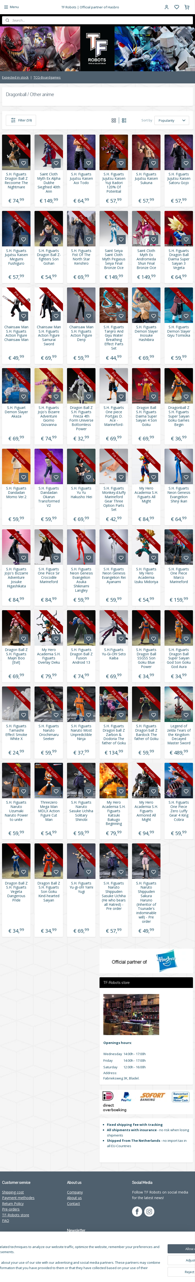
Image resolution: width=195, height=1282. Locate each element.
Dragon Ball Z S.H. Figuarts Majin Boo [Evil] (16, 655)
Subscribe (79, 1251)
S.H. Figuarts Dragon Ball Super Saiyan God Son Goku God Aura (179, 658)
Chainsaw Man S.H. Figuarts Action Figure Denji (81, 333)
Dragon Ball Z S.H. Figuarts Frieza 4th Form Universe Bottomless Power (81, 418)
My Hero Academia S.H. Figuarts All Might (146, 494)
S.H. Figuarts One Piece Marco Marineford (179, 575)
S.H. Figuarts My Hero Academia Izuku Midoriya (146, 575)
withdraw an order (144, 1273)
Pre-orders (11, 1209)
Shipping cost (13, 1192)
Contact (73, 1203)
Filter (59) (21, 120)
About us (74, 1197)
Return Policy (13, 1203)
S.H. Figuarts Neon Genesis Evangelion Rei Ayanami (114, 575)
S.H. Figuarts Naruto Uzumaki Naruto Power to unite (16, 811)
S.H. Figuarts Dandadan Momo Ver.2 (16, 492)
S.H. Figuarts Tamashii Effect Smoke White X (16, 732)
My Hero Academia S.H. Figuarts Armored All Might (146, 811)
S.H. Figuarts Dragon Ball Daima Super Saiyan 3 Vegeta (178, 259)
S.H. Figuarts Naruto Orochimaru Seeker (49, 732)
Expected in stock (15, 77)
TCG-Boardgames (47, 77)
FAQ (5, 1220)
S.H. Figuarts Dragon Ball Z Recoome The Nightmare (16, 180)
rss (127, 1273)
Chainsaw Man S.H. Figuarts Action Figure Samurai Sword (49, 335)
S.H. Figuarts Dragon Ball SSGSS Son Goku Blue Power (146, 658)
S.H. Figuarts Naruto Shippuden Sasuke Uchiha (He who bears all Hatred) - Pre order (114, 896)
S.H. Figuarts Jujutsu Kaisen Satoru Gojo (178, 178)
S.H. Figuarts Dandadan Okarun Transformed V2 (49, 497)
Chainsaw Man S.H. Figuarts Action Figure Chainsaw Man (16, 333)
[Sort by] (172, 120)
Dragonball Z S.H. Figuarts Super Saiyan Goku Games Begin (178, 416)
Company (75, 1192)
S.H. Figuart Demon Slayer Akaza (16, 412)
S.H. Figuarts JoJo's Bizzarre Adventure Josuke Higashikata (16, 577)
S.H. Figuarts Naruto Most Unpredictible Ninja (81, 732)
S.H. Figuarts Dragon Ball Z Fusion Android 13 (81, 655)
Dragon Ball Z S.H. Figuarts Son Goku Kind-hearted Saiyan (48, 891)
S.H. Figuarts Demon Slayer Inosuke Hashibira (146, 333)
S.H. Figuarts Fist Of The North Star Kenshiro (81, 256)
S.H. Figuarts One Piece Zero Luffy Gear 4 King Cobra (179, 811)
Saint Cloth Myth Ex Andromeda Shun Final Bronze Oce (146, 259)
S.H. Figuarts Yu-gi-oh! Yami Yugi (81, 887)
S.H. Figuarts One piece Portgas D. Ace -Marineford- (114, 416)
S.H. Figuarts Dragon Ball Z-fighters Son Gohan (49, 256)
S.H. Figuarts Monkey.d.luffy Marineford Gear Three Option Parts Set (114, 499)
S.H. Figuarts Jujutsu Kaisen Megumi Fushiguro (16, 256)
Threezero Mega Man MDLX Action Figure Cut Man (49, 811)
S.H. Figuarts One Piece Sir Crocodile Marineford (49, 575)
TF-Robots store (15, 1215)
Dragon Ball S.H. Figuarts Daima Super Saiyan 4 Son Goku (146, 416)
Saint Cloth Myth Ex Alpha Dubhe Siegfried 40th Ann (48, 182)
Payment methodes (18, 1197)
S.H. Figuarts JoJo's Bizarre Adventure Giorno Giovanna (49, 416)
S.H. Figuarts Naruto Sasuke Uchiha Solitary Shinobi (81, 811)
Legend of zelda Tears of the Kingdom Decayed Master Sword (179, 734)
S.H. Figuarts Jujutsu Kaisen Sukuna (146, 178)
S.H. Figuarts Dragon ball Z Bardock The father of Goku (146, 732)
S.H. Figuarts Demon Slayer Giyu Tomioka (178, 331)
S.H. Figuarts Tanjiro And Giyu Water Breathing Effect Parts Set (114, 337)
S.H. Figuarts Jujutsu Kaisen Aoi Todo (81, 178)
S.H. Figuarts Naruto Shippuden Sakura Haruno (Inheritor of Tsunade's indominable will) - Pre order (146, 902)
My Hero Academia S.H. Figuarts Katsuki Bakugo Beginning (113, 813)
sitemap (116, 1273)
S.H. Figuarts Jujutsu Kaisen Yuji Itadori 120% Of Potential (113, 182)
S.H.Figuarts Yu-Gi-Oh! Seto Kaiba (114, 653)
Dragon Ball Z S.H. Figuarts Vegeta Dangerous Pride (16, 891)
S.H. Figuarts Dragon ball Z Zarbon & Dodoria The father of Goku (114, 734)
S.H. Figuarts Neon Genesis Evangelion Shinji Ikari (178, 494)
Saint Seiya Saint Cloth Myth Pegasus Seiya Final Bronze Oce (113, 259)
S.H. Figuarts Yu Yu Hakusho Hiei (81, 492)
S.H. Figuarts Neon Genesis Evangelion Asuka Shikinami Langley (81, 579)
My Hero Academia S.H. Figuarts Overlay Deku (48, 655)
